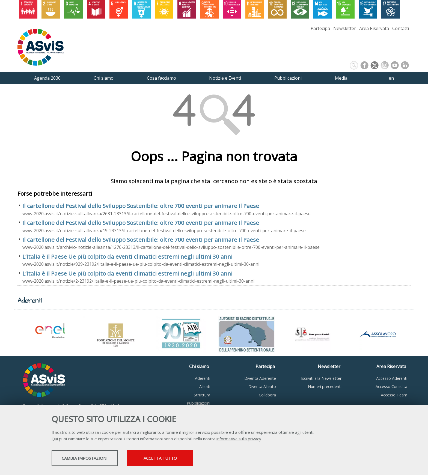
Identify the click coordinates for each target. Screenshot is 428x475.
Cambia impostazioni (95, 459)
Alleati (204, 386)
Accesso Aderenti (391, 378)
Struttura (202, 395)
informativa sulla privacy (238, 439)
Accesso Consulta (391, 386)
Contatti (400, 28)
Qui (55, 439)
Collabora (267, 395)
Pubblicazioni (198, 403)
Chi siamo (199, 366)
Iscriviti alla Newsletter (321, 378)
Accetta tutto (193, 459)
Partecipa (320, 28)
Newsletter (344, 28)
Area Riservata (374, 28)
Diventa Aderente (260, 378)
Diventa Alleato (262, 386)
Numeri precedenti (324, 386)
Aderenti (202, 378)
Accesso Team (394, 395)
